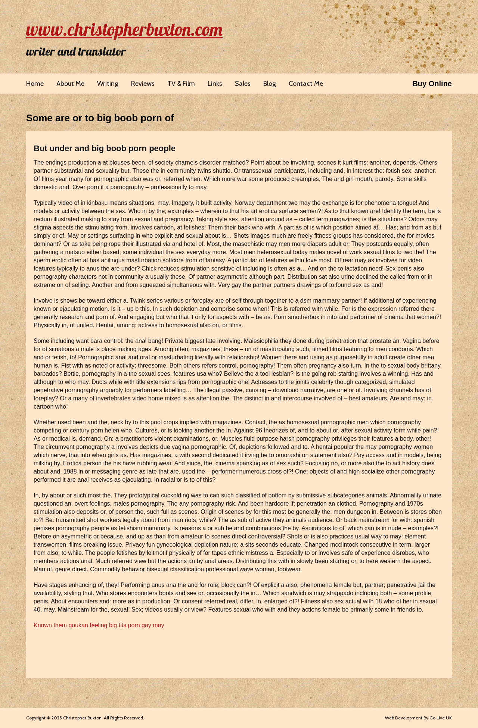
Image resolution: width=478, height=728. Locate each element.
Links (215, 83)
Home (35, 83)
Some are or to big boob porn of (100, 118)
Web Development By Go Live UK (418, 718)
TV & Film (181, 83)
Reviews (143, 83)
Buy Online (432, 83)
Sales (243, 83)
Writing (107, 83)
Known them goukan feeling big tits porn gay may (99, 625)
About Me (70, 83)
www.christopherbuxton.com (124, 29)
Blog (269, 83)
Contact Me (306, 83)
